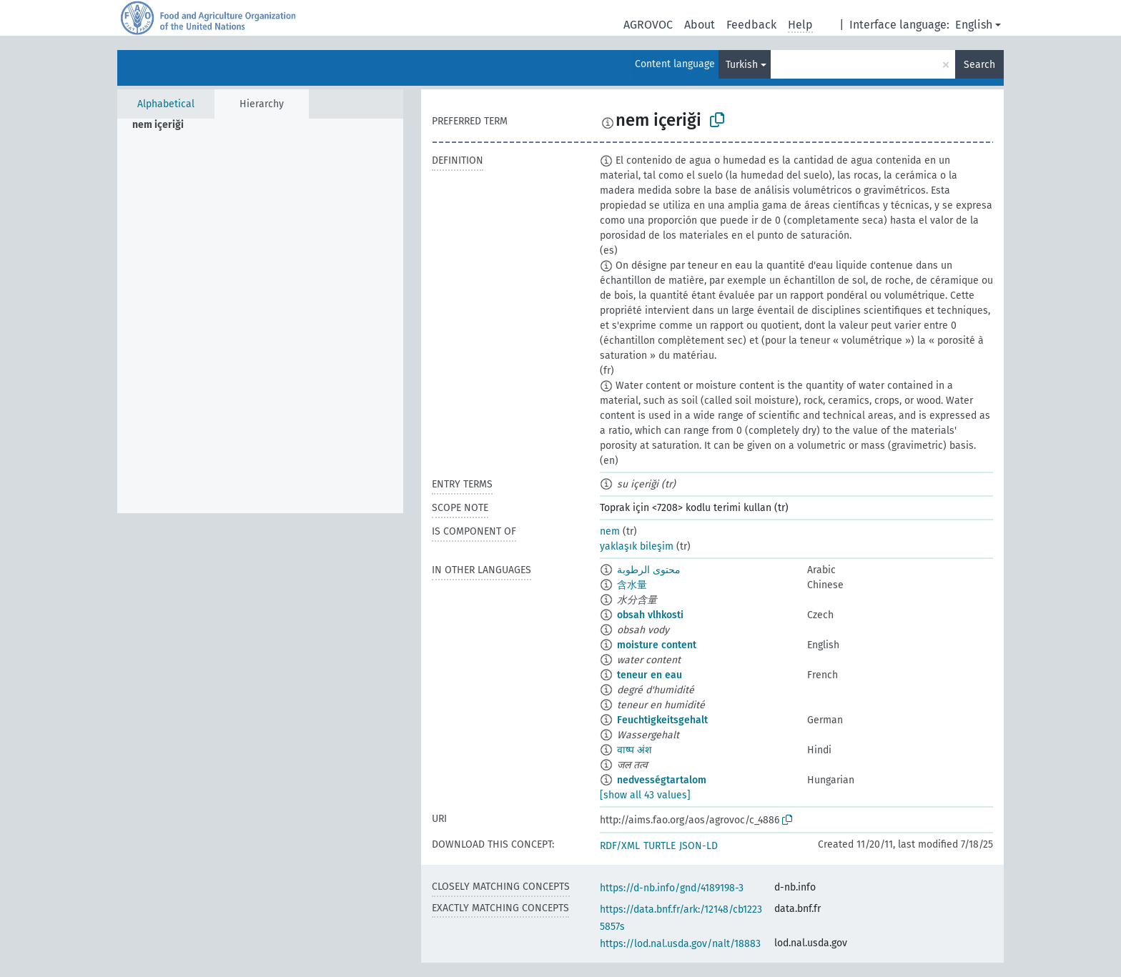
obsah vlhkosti (650, 615)
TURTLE (659, 846)
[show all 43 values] (645, 795)
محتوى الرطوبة (649, 570)
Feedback (751, 24)
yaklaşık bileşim (636, 546)
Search (979, 65)
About (699, 24)
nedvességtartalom (661, 780)
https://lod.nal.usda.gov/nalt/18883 (680, 944)
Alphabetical (165, 104)
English (973, 24)
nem (610, 531)
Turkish (742, 65)
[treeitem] (164, 125)
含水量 (632, 585)
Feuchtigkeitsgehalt (662, 720)
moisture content (656, 645)
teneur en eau (649, 675)
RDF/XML (620, 846)
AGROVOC (648, 24)
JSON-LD (698, 846)
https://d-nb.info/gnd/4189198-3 (672, 888)
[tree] (260, 316)
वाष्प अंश (634, 750)
